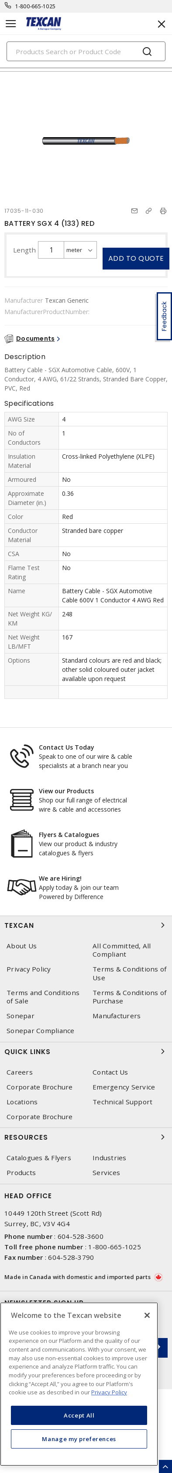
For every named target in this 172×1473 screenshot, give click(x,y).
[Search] (86, 51)
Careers (20, 1072)
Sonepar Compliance (41, 1031)
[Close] (147, 1315)
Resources (86, 1137)
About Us (22, 946)
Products (21, 1173)
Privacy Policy (29, 969)
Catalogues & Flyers (39, 1158)
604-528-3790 (71, 1257)
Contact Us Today (66, 747)
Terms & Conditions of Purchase (129, 997)
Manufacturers (117, 1016)
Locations (22, 1102)
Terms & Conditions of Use (129, 973)
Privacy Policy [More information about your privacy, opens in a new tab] (109, 1392)
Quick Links (86, 1051)
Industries (110, 1158)
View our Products (66, 791)
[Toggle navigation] (10, 23)
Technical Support (122, 1102)
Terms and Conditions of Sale (43, 997)
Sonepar (20, 1016)
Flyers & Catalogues (69, 834)
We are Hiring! (60, 878)
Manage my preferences (79, 1439)
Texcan (86, 925)
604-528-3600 (80, 1236)
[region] (79, 1384)
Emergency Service (124, 1087)
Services (106, 1173)
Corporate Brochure (40, 1087)
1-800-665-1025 (35, 6)
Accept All (79, 1415)
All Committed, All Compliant (122, 950)
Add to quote (136, 258)
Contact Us (110, 1072)
